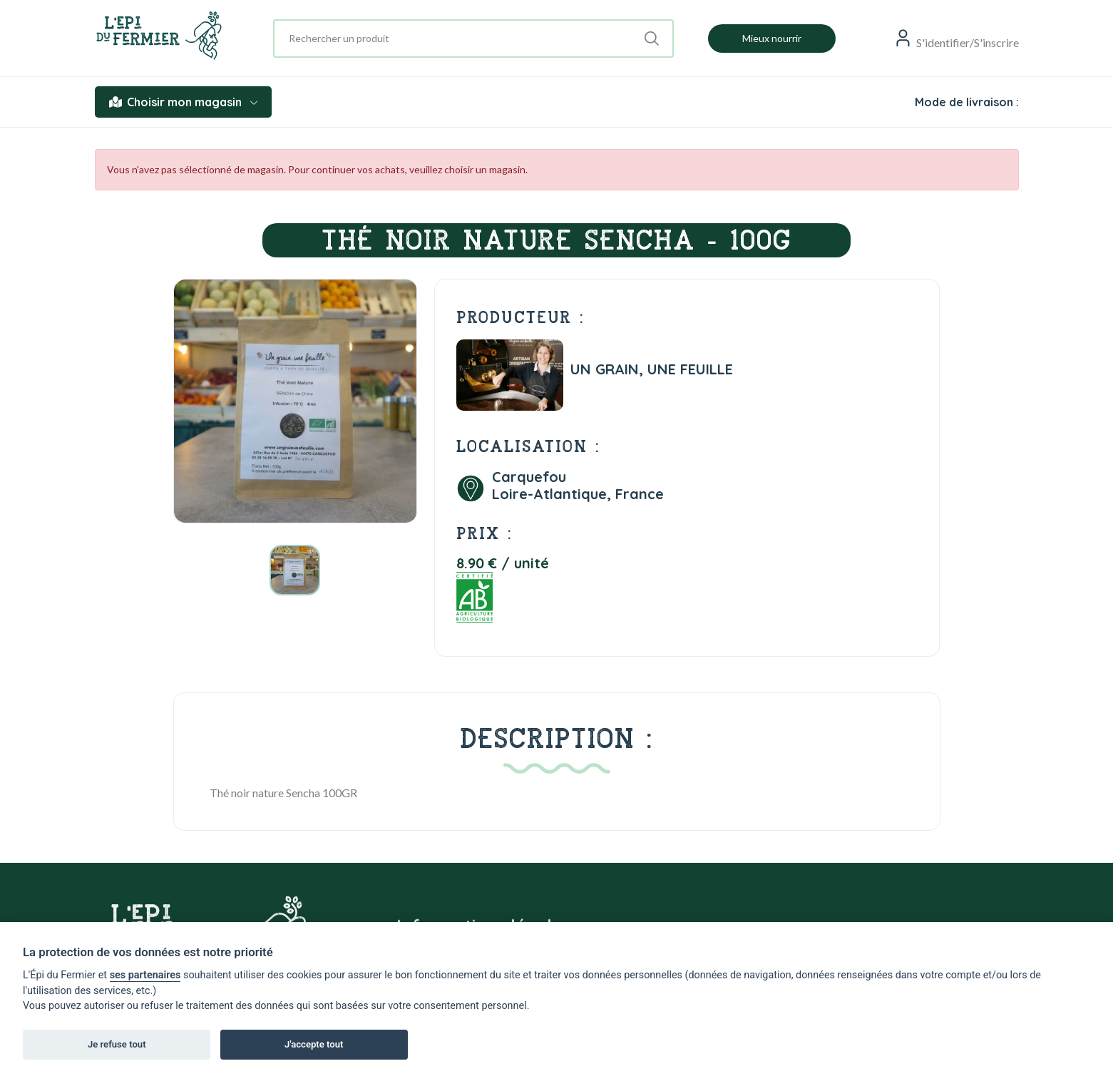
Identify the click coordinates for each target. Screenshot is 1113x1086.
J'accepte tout (313, 1044)
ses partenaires (145, 975)
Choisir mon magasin (183, 102)
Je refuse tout (117, 1044)
